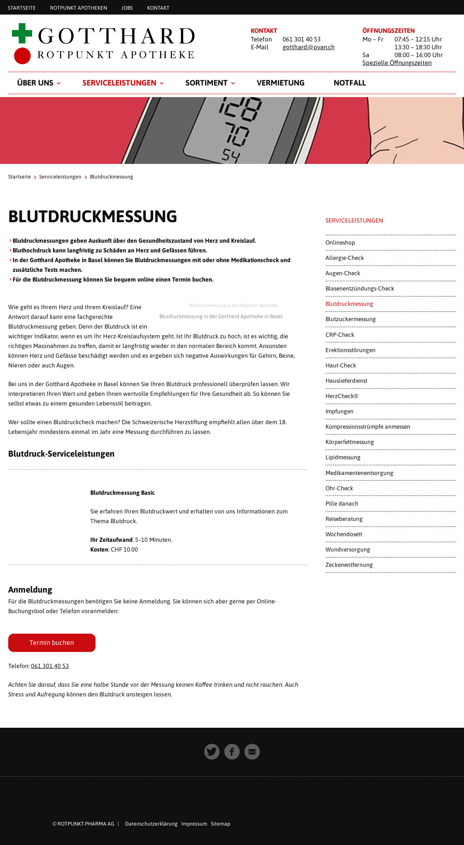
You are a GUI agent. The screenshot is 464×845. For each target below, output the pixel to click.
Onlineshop (340, 242)
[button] (212, 751)
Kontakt (158, 7)
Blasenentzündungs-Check (360, 288)
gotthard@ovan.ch (309, 47)
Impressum (194, 824)
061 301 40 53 (50, 665)
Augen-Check (343, 273)
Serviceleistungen (119, 82)
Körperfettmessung (350, 441)
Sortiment (207, 82)
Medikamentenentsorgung (359, 472)
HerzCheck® (342, 395)
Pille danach (342, 503)
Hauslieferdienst (346, 380)
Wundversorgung (348, 549)
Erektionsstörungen (351, 350)
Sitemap (220, 824)
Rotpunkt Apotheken (78, 7)
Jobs (127, 7)
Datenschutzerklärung (151, 824)
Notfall (350, 82)
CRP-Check (340, 334)
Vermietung (281, 82)
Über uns (35, 82)
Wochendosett (344, 534)
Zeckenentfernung (349, 564)
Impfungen (340, 411)
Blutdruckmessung (349, 303)
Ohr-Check (339, 488)
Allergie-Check (345, 257)
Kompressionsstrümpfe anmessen (368, 426)
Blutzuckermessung (351, 319)
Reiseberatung (344, 518)
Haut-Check (341, 365)
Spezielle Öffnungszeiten (397, 62)
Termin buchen (52, 642)
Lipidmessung (343, 457)
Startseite (22, 7)
